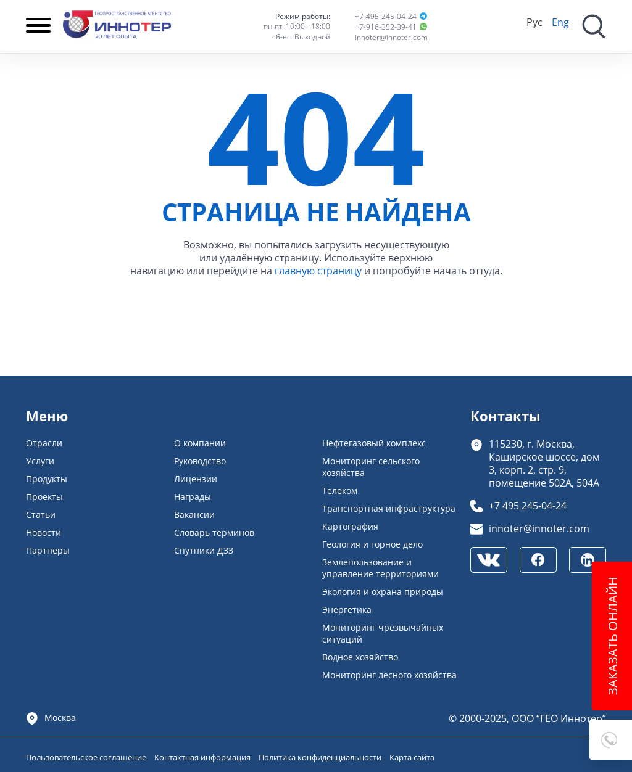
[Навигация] (38, 26)
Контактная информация (203, 757)
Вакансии (194, 514)
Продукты (46, 479)
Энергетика (347, 609)
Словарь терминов (214, 532)
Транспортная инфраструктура (388, 508)
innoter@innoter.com (391, 37)
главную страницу (318, 270)
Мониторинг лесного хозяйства (389, 675)
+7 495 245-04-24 (528, 505)
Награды (192, 497)
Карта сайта (411, 757)
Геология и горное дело (372, 544)
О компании (200, 443)
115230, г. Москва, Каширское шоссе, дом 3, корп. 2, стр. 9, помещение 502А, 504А (544, 463)
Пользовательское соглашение (87, 757)
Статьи (41, 514)
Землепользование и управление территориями (380, 568)
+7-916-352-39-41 (386, 27)
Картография (350, 526)
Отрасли (44, 443)
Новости (43, 532)
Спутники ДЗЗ (203, 550)
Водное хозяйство (360, 657)
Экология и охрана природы (382, 591)
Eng (560, 21)
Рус (534, 21)
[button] (610, 740)
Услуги (40, 461)
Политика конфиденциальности (321, 757)
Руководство (200, 461)
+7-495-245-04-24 (386, 16)
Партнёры (48, 550)
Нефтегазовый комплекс (374, 443)
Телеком (339, 490)
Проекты (44, 497)
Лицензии (195, 479)
